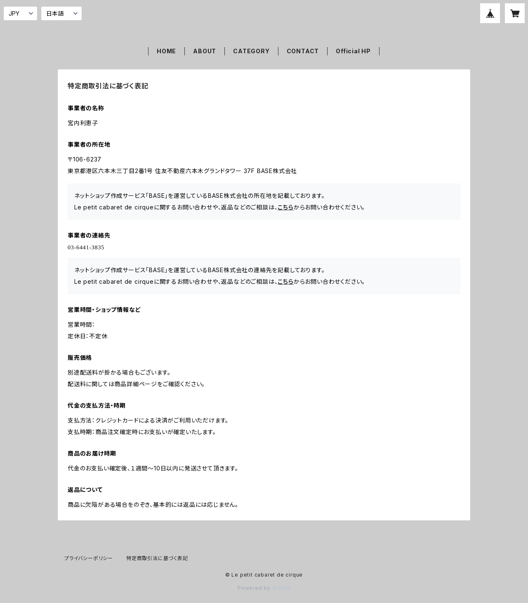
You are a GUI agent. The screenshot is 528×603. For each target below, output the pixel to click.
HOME (166, 51)
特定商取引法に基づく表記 (157, 558)
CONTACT (303, 51)
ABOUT (204, 51)
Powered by (264, 588)
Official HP (353, 51)
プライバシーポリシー (88, 558)
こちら (285, 207)
